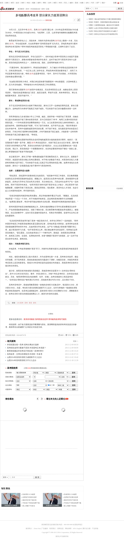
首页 (1, 3)
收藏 (81, 3)
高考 (27, 9)
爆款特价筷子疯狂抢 (29, 500)
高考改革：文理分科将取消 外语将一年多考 (24, 354)
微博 (39, 3)
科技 (28, 3)
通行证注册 (86, 528)
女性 (87, 3)
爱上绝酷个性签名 (28, 506)
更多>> (75, 341)
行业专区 (120, 188)
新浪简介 (29, 528)
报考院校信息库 (41, 319)
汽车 (92, 3)
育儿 (65, 3)
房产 (97, 3)
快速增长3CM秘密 (28, 494)
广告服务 (45, 528)
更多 (103, 3)
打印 (69, 335)
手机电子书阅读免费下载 (31, 503)
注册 (114, 3)
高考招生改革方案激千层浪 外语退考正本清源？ (26, 348)
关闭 (76, 335)
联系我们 (52, 528)
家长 (34, 303)
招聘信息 (60, 528)
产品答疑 (95, 528)
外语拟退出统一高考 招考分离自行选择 (23, 345)
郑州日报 (48, 20)
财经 (23, 3)
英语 (30, 303)
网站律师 (68, 528)
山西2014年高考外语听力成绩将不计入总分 (24, 357)
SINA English (77, 528)
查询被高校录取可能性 (57, 319)
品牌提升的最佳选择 (29, 497)
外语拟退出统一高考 (38, 9)
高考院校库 (12, 368)
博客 (44, 3)
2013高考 (20, 303)
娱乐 (17, 3)
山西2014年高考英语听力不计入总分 (21, 360)
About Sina (37, 528)
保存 (62, 335)
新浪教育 (21, 9)
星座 (76, 3)
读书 (49, 3)
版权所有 (65, 536)
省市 (34, 377)
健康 (71, 3)
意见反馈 (8, 335)
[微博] (29, 30)
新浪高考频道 (29, 319)
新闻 (6, 3)
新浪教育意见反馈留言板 (50, 524)
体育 (12, 3)
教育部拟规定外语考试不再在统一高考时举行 (25, 351)
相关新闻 (11, 341)
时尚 (60, 3)
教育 (55, 3)
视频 (33, 3)
